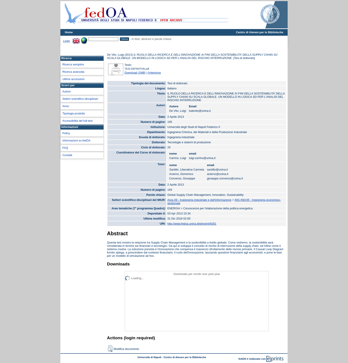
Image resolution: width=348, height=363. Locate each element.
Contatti (67, 155)
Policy (66, 133)
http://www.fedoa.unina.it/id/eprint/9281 (191, 223)
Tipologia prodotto (73, 113)
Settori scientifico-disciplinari (80, 98)
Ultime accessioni (73, 79)
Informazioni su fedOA (76, 140)
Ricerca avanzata (73, 71)
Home (69, 32)
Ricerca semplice (73, 64)
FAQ (65, 147)
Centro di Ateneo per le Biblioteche (259, 32)
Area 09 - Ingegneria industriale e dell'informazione (199, 200)
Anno (65, 106)
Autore (66, 91)
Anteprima (154, 72)
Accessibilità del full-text (77, 120)
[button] (110, 348)
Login (66, 41)
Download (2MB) (135, 72)
